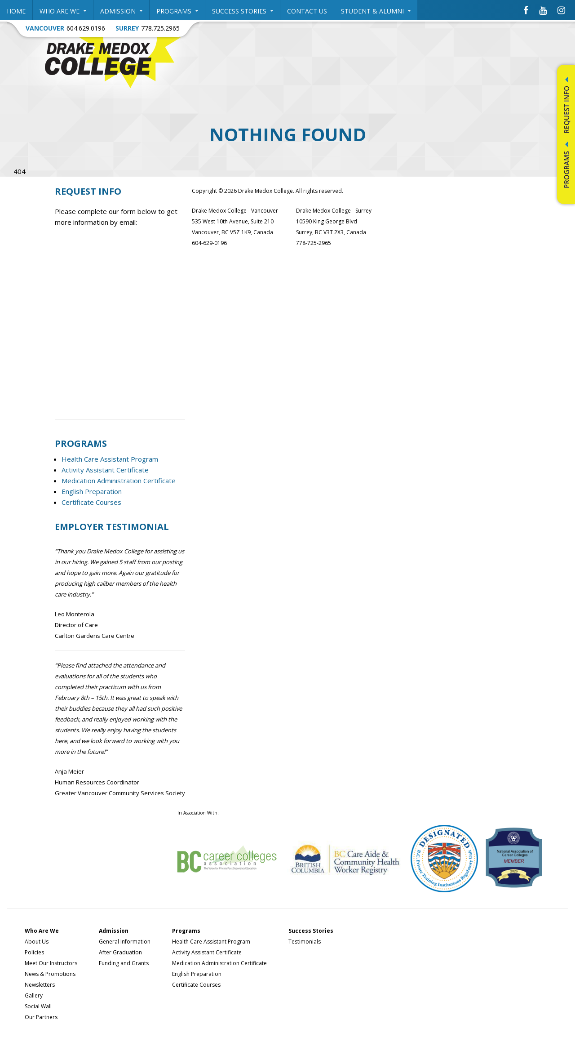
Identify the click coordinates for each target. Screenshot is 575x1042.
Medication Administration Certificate (119, 480)
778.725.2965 (160, 28)
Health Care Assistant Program (110, 458)
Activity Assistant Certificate (105, 469)
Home (16, 11)
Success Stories (242, 11)
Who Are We (63, 11)
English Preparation (92, 491)
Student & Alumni (376, 11)
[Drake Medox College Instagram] (561, 10)
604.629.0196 (85, 28)
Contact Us (307, 11)
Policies (34, 952)
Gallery (34, 995)
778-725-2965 (313, 243)
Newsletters (40, 985)
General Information (124, 941)
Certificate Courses (91, 502)
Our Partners (41, 1017)
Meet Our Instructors (51, 963)
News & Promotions (50, 974)
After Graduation (120, 952)
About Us (37, 941)
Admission (121, 11)
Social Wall (38, 1006)
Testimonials (304, 941)
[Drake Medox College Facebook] (526, 10)
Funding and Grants (124, 963)
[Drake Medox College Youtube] (543, 10)
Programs (177, 11)
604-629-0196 (209, 243)
